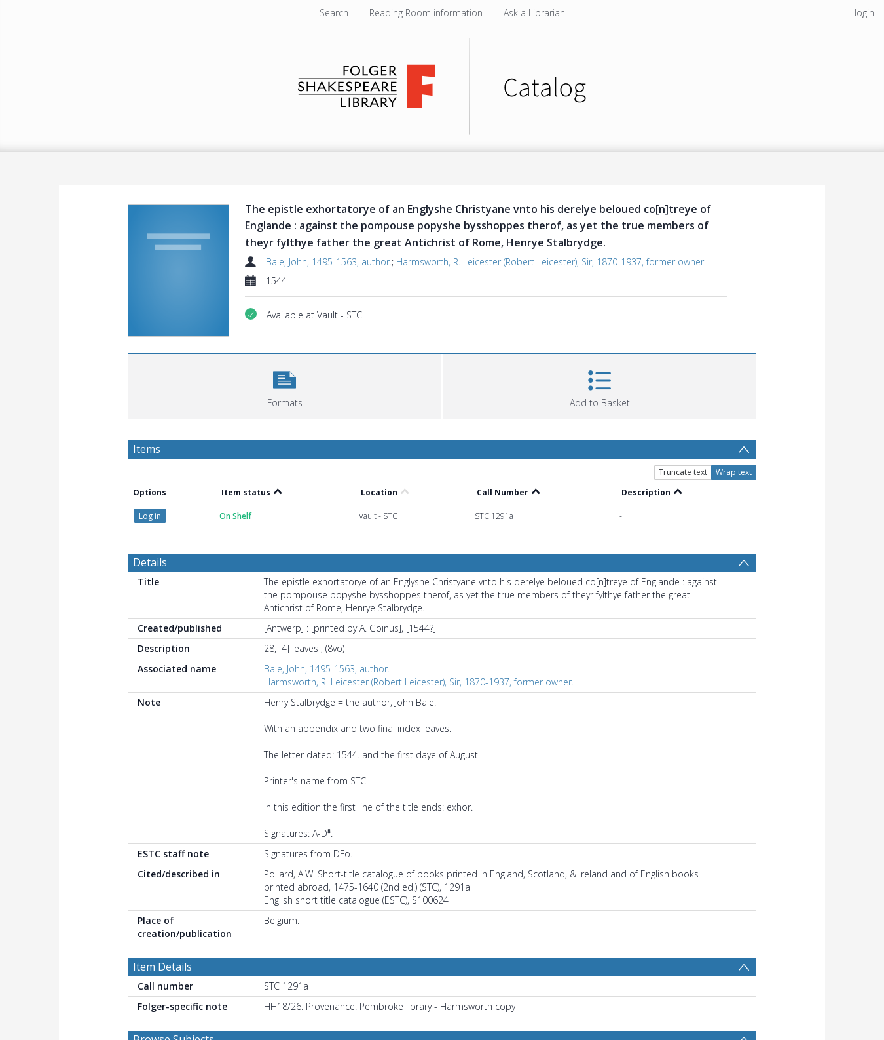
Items (146, 449)
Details (150, 562)
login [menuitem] (864, 13)
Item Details (162, 966)
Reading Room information (426, 13)
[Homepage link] (442, 82)
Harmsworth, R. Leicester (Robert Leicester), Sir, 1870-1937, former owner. (551, 262)
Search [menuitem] (334, 13)
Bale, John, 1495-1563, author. (329, 262)
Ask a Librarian (534, 13)
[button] (284, 385)
